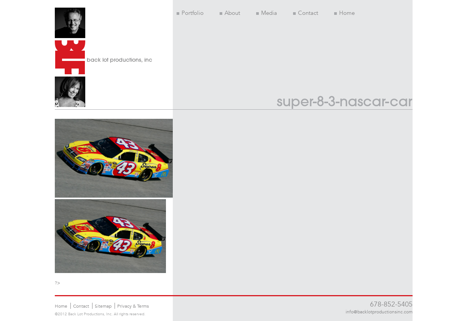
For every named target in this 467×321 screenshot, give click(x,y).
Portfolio (190, 13)
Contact (305, 13)
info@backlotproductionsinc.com (379, 311)
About (230, 13)
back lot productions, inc (119, 59)
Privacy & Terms (133, 306)
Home (344, 13)
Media (266, 13)
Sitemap (103, 306)
